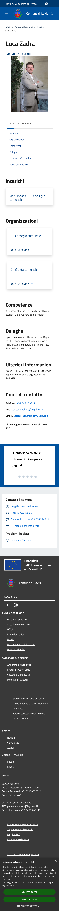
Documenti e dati (16, 649)
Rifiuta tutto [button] (29, 899)
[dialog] (29, 884)
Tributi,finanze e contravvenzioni (30, 703)
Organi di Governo (17, 619)
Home (7, 27)
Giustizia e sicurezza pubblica (28, 698)
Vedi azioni (29, 54)
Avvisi (10, 747)
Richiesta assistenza (18, 839)
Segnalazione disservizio (20, 829)
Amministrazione (24, 27)
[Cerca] (52, 14)
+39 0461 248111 (27, 403)
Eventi (10, 766)
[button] (29, 905)
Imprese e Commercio (18, 670)
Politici (40, 27)
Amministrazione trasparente (23, 854)
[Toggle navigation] (6, 13)
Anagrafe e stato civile (19, 665)
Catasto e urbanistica (18, 675)
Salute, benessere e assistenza (29, 713)
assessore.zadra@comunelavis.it (30, 416)
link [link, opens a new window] (13, 885)
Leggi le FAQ (13, 834)
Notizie (11, 737)
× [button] (55, 861)
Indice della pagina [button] (20, 123)
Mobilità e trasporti (17, 679)
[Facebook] (7, 605)
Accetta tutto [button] (29, 892)
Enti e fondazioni (16, 634)
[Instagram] (16, 605)
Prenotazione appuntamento (22, 824)
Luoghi (10, 762)
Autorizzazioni (20, 718)
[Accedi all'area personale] (47, 4)
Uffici (10, 629)
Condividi (13, 54)
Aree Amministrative (18, 624)
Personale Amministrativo (21, 644)
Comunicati (13, 742)
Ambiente (18, 708)
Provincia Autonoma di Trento (21, 4)
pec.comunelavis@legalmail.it (27, 409)
